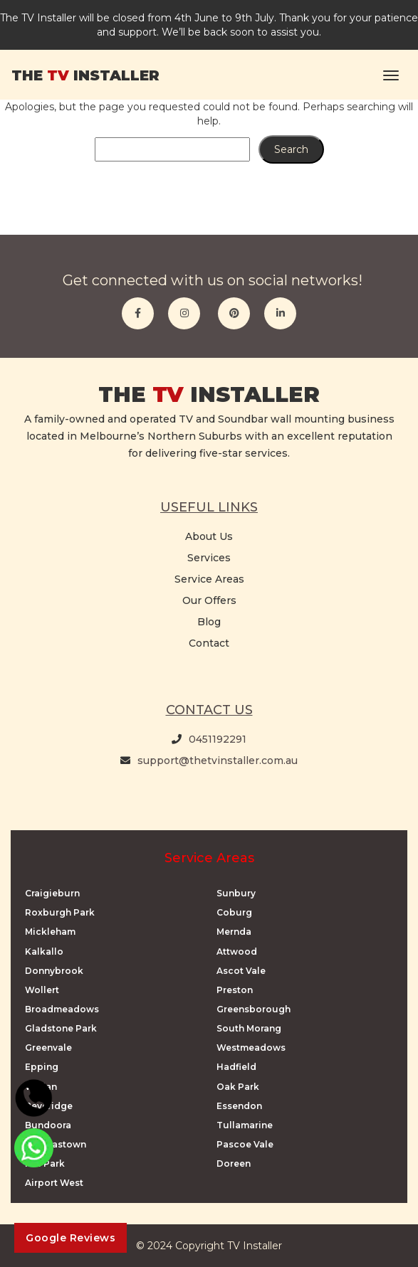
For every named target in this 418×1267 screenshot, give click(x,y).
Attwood (236, 951)
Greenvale (48, 1047)
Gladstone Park (61, 1028)
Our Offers (209, 600)
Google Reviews (70, 1237)
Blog (209, 621)
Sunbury (236, 893)
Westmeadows (251, 1047)
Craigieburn (52, 893)
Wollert (42, 990)
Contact (209, 643)
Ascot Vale (241, 970)
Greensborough (253, 1009)
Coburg (234, 912)
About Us (209, 536)
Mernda (233, 931)
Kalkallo (44, 951)
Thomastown (55, 1144)
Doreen (233, 1163)
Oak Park (237, 1086)
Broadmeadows (62, 1009)
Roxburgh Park (60, 912)
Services (209, 557)
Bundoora (48, 1125)
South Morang (248, 1028)
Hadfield (236, 1066)
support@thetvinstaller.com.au (217, 760)
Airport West (54, 1182)
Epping (41, 1066)
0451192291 (217, 739)
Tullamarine (244, 1125)
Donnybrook (54, 970)
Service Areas (209, 579)
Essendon (239, 1106)
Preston (234, 990)
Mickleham (50, 931)
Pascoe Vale (244, 1144)
